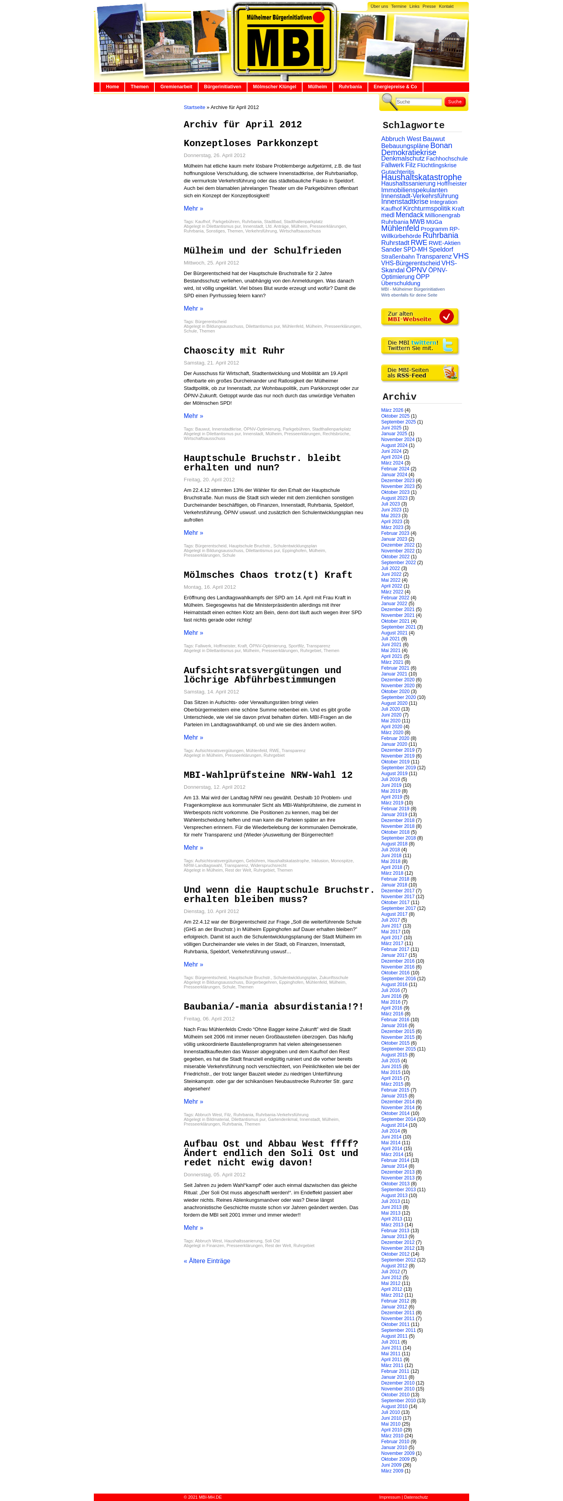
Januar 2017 (394, 955)
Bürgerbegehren (261, 982)
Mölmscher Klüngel (274, 86)
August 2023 (394, 498)
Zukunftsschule (333, 977)
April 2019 (391, 797)
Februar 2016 (395, 1019)
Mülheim (317, 86)
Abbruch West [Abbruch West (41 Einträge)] (401, 138)
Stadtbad (273, 221)
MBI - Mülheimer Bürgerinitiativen (413, 289)
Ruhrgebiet (310, 650)
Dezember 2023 (397, 480)
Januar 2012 (394, 1307)
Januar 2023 (394, 539)
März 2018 (392, 873)
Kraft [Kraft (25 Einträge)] (458, 208)
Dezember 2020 (397, 680)
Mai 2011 (390, 1353)
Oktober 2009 (395, 1459)
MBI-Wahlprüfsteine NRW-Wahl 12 (268, 775)
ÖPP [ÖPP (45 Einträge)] (423, 277)
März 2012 (392, 1295)
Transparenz (318, 645)
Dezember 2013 (397, 1172)
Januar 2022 (394, 603)
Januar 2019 (394, 814)
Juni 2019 (391, 785)
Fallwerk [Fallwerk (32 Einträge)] (392, 165)
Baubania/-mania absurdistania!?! (274, 1007)
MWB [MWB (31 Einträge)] (417, 221)
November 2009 (397, 1453)
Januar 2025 (394, 433)
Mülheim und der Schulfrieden (262, 251)
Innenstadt (253, 226)
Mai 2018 (390, 861)
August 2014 (394, 1125)
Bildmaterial (217, 1119)
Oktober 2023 (395, 492)
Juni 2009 (391, 1465)
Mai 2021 (390, 650)
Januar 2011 (394, 1377)
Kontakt (446, 6)
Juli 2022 (390, 568)
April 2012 (391, 1289)
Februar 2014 (395, 1160)
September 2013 (398, 1189)
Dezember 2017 (397, 890)
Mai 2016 (390, 1002)
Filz (227, 1114)
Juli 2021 (390, 638)
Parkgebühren (225, 221)
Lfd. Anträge (277, 226)
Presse (429, 6)
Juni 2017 (391, 926)
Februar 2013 (395, 1230)
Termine (398, 6)
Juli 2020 (390, 709)
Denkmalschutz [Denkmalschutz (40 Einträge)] (403, 158)
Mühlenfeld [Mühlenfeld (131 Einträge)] (400, 228)
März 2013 (392, 1225)
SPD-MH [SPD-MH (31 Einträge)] (415, 249)
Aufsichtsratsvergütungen (219, 750)
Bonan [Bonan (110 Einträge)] (441, 145)
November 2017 (397, 896)
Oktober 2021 (395, 621)
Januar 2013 (394, 1236)
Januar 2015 (394, 1096)
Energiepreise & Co (395, 86)
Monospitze (342, 860)
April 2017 (391, 937)
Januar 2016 (394, 1025)
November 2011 (397, 1318)
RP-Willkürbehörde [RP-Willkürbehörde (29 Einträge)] (420, 232)
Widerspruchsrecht (269, 865)
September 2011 (398, 1330)
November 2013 (397, 1178)
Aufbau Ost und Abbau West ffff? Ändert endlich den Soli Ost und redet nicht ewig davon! (271, 1153)
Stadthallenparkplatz (303, 221)
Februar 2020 (395, 738)
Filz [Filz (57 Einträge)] (410, 165)
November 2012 (397, 1248)
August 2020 (394, 703)
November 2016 (397, 967)
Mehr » (193, 208)
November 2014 (397, 1107)
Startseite (194, 107)
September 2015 (398, 1049)
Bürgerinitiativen (222, 86)
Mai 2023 (390, 515)
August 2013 (394, 1195)
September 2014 (398, 1119)
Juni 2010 (391, 1418)
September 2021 (398, 627)
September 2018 (398, 838)
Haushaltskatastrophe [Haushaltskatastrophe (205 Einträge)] (421, 177)
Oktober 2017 (395, 902)
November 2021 (397, 615)
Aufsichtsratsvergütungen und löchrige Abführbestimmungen (262, 675)
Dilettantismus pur (223, 226)
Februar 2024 (395, 469)
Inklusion (320, 860)
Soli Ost (272, 1240)
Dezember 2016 (397, 961)
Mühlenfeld (292, 326)
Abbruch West (208, 1114)
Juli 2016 (390, 990)
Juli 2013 (390, 1201)
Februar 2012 (395, 1301)
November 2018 (397, 826)
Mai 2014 (390, 1142)
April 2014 (391, 1148)
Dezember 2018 (397, 820)
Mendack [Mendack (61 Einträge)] (409, 215)
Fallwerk (203, 645)
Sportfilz (296, 645)
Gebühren (255, 860)
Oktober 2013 (395, 1184)
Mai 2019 (390, 791)
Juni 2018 (391, 855)
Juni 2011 (391, 1348)
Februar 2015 (395, 1090)
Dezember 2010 (397, 1383)
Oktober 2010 (395, 1394)
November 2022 (397, 551)
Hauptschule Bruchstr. (250, 545)
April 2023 (391, 521)
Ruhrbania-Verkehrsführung (282, 1114)
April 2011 (391, 1359)
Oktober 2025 (395, 416)
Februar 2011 (395, 1371)
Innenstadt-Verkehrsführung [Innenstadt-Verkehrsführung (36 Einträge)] (420, 195)
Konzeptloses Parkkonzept (251, 143)
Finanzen (215, 1245)
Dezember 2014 (397, 1101)
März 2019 (392, 803)
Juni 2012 (391, 1277)
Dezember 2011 (397, 1312)
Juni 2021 (391, 644)
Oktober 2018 (395, 832)
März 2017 (392, 943)
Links (414, 6)
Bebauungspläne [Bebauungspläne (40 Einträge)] (405, 145)
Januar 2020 (394, 744)
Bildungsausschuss (224, 326)
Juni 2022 (391, 574)
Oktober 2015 (395, 1043)
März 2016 (392, 1014)
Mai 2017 (390, 932)
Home (112, 86)
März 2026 (392, 410)
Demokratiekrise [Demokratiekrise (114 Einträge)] (408, 152)
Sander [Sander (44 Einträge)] (391, 249)
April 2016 (391, 1008)
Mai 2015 (390, 1072)
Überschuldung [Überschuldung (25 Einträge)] (400, 283)
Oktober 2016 (395, 973)
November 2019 (397, 756)
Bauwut (202, 429)
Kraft (242, 645)
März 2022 (392, 592)
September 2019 (398, 767)
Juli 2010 (390, 1412)
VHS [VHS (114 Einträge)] (461, 256)
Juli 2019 (390, 779)
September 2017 (398, 908)
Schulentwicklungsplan (295, 545)
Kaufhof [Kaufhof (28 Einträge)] (391, 208)
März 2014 (392, 1154)
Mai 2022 (390, 580)
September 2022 (398, 562)
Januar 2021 (394, 674)
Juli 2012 (390, 1271)
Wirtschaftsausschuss (300, 231)
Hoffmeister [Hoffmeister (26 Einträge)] (452, 183)
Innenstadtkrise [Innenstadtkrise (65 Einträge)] (405, 201)
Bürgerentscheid (210, 321)
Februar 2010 (395, 1441)
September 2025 (398, 422)
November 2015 (397, 1037)
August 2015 (394, 1055)
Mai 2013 (390, 1213)
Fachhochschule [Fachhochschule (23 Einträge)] (447, 158)
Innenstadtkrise (226, 429)
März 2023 (392, 527)
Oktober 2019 (395, 762)
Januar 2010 (394, 1447)
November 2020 (397, 685)
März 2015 (392, 1084)
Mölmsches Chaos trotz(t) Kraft (268, 575)
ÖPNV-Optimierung (262, 429)
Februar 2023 (395, 533)
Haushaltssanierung (243, 1240)
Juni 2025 (391, 428)
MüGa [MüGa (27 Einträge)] (434, 221)
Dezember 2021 (397, 609)
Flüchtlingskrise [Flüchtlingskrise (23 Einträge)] (437, 165)
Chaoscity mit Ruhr (234, 351)
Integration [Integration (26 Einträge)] (443, 201)
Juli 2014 (390, 1131)
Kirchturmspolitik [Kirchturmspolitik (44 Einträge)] (427, 208)
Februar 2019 (395, 808)
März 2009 (392, 1471)
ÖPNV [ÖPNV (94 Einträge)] (416, 270)
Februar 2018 (395, 879)
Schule (190, 331)
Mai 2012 (390, 1283)
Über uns (379, 6)
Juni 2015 (391, 1066)
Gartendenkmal (282, 1119)
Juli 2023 (390, 504)
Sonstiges (215, 231)
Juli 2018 (390, 849)
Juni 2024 (391, 451)
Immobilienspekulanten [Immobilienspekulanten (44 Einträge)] (414, 190)
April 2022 (391, 586)
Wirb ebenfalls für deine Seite (409, 295)
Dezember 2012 (397, 1242)
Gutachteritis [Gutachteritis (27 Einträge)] (397, 171)
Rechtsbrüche (336, 433)
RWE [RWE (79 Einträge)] (419, 242)
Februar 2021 (395, 668)
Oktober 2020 (395, 691)
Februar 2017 (395, 949)
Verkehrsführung (261, 231)
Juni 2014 (391, 1137)
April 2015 (391, 1078)
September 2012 (398, 1260)
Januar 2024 (394, 474)
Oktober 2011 (395, 1324)
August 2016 (394, 984)
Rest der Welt (238, 870)
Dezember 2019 (397, 750)
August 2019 (394, 773)
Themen (140, 86)
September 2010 (398, 1400)
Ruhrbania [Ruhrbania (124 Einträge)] (440, 235)
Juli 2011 (390, 1342)
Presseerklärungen (328, 226)
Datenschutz (416, 1497)
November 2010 (397, 1389)
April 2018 (391, 867)
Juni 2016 (391, 996)
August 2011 (394, 1336)
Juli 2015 (390, 1060)
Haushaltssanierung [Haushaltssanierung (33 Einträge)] (408, 183)
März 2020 (392, 732)
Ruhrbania (350, 86)
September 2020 (398, 697)
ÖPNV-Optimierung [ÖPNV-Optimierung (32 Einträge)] (414, 273)
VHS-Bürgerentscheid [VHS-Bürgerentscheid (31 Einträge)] (410, 263)
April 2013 (391, 1219)
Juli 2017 (390, 920)
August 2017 (394, 914)
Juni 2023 (391, 510)
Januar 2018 (394, 885)
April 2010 (391, 1430)
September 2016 (398, 978)
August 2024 (394, 445)
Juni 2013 (391, 1207)
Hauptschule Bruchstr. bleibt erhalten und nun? (262, 463)
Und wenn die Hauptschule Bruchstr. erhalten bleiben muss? (279, 895)
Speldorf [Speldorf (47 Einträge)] (441, 249)
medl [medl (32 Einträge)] (387, 215)
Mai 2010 (390, 1424)
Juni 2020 (391, 715)
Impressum (389, 1497)
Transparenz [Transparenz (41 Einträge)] (434, 256)
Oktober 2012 (395, 1254)
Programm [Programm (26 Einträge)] (434, 228)
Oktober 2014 (395, 1113)
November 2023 (397, 486)
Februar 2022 (395, 597)
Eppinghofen (294, 550)
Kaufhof (202, 221)
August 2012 (394, 1266)
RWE (274, 750)
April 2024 (391, 457)
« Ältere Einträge (207, 1261)
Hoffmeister (224, 645)
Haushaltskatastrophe (288, 860)
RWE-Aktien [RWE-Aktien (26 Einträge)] (445, 242)
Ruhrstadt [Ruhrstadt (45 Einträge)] (395, 243)
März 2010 (392, 1435)
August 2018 (394, 844)
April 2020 (391, 726)
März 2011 (392, 1365)
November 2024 (397, 439)
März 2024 (392, 463)
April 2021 (391, 656)
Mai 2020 (390, 721)
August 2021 (394, 633)
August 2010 (394, 1406)
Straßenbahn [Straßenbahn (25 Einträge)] (398, 257)
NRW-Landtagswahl (203, 865)
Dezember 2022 (397, 545)
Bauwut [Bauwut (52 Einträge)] (434, 139)
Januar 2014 (394, 1166)
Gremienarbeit (176, 86)
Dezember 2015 (397, 1031)
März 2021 (392, 662)
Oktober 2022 (395, 556)
